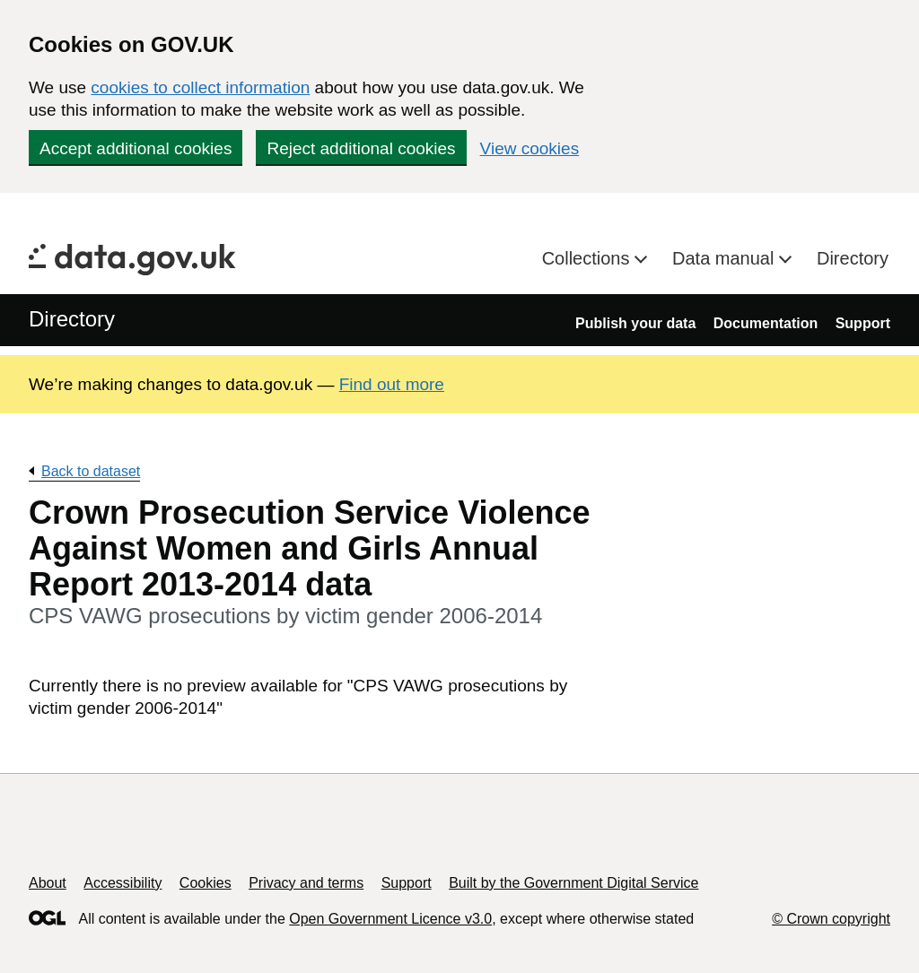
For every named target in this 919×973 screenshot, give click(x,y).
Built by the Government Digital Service (573, 882)
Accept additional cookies (135, 148)
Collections (588, 258)
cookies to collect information (200, 87)
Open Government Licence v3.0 (390, 918)
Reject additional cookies (361, 148)
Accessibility (122, 882)
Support (863, 323)
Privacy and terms (306, 882)
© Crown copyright (831, 918)
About (47, 882)
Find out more (391, 384)
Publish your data (635, 323)
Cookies (205, 882)
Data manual (725, 258)
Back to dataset (90, 471)
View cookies (530, 148)
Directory (852, 258)
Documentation (765, 323)
